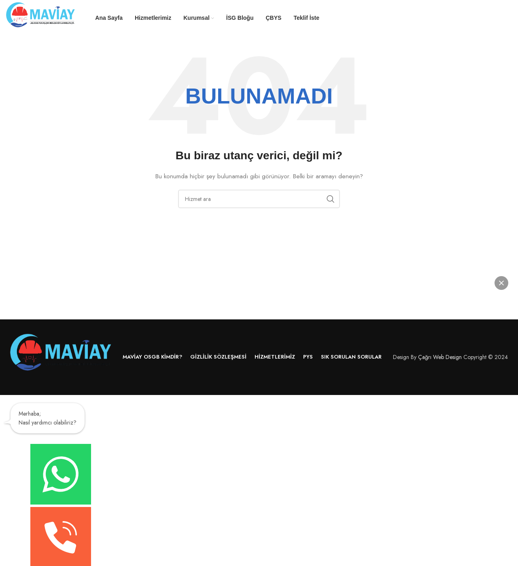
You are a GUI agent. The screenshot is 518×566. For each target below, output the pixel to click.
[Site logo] (40, 17)
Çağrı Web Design (440, 357)
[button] (501, 283)
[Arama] (259, 199)
